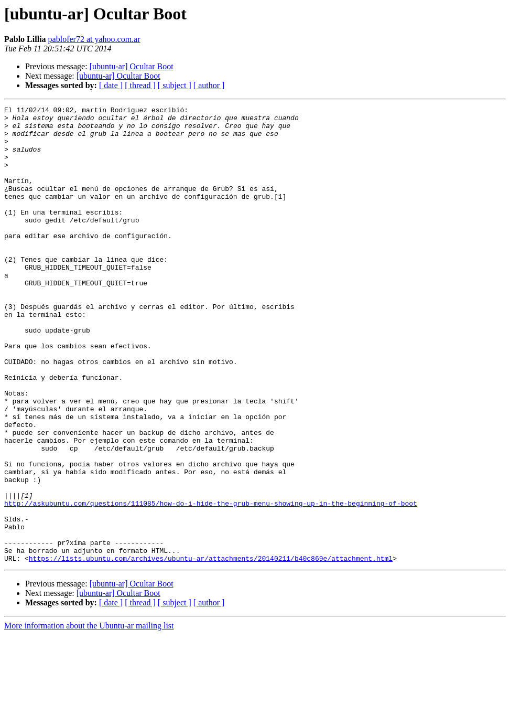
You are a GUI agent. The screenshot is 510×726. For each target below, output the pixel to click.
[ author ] (209, 85)
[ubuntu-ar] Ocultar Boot (131, 66)
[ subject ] (174, 85)
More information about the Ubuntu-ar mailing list (89, 716)
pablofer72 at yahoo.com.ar (94, 39)
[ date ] (111, 85)
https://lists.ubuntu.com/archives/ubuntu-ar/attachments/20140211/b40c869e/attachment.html (211, 649)
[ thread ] (140, 85)
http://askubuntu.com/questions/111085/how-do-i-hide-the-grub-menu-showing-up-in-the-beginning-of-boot (210, 583)
